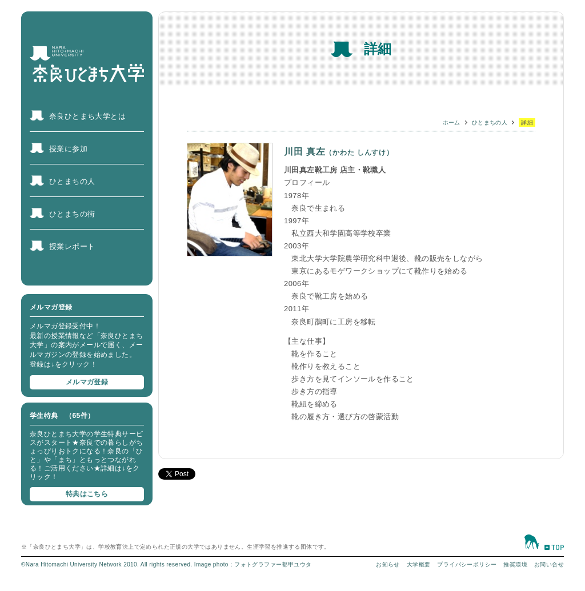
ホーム (451, 122)
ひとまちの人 (72, 181)
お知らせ (388, 564)
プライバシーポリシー (466, 564)
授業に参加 (68, 148)
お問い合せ (549, 564)
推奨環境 (515, 564)
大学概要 (419, 564)
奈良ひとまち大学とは (87, 116)
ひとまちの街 (72, 214)
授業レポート (72, 246)
